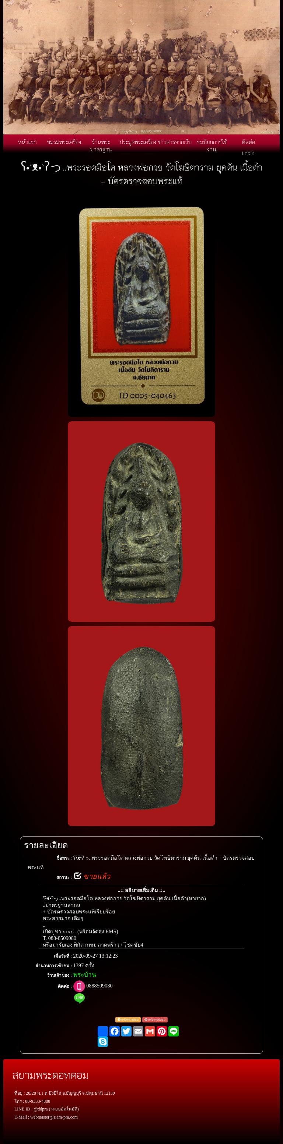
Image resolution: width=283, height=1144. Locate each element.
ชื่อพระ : (64, 858)
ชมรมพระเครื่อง (64, 141)
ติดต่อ (248, 141)
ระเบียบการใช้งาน (212, 145)
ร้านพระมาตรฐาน (101, 145)
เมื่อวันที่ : (63, 956)
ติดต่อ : (65, 986)
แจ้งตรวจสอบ (128, 1019)
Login (248, 153)
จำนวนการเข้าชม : (53, 965)
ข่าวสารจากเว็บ (175, 141)
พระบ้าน (84, 974)
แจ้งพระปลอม (154, 1019)
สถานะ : (64, 877)
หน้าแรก (27, 141)
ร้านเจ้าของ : (59, 975)
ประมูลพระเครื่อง (138, 141)
